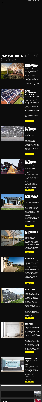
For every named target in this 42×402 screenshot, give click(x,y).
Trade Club (30, 0)
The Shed (35, 0)
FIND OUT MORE (30, 189)
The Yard (40, 0)
